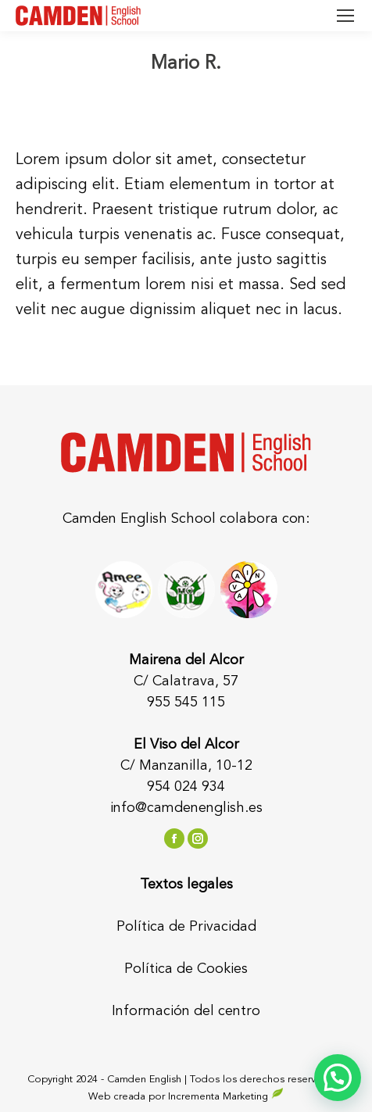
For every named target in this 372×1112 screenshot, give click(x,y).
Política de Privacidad (186, 927)
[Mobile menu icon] (345, 16)
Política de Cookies (186, 969)
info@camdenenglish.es (186, 808)
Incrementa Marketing (226, 1097)
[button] (337, 1077)
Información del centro (186, 1011)
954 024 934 (186, 787)
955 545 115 (186, 702)
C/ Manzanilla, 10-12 (186, 766)
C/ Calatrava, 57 (186, 681)
